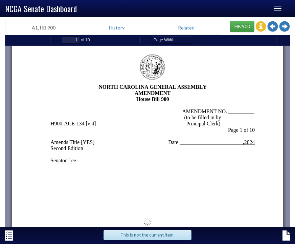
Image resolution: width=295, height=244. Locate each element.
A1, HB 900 (43, 27)
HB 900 (242, 26)
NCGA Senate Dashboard (41, 8)
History (116, 27)
